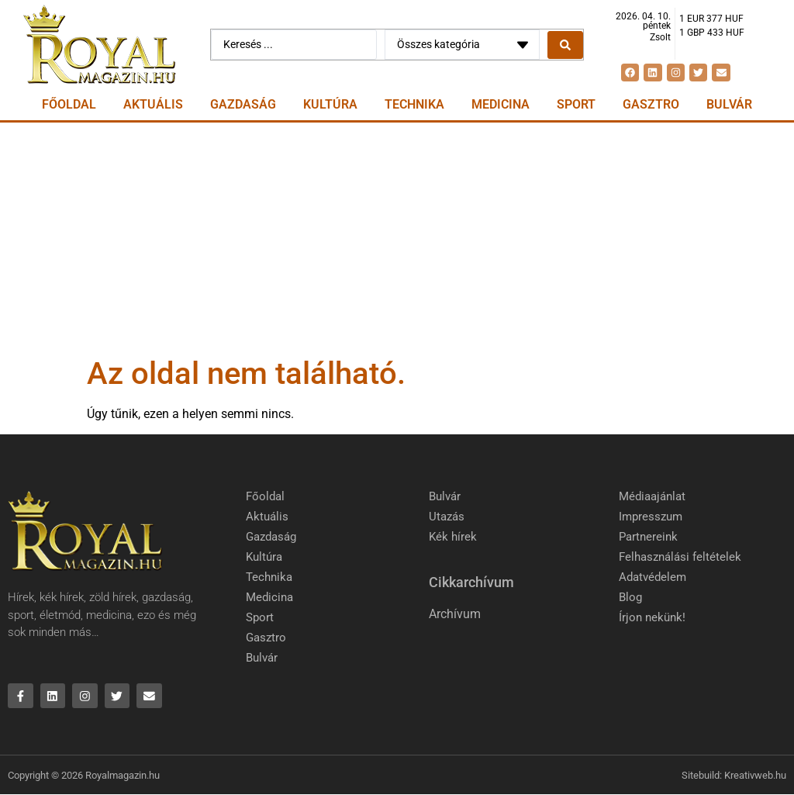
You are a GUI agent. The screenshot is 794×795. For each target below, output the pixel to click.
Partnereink (648, 537)
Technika (414, 104)
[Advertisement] (397, 238)
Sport (576, 104)
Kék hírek (453, 537)
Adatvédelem (652, 577)
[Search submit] (565, 45)
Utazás (446, 517)
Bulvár (729, 104)
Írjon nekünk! (652, 617)
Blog (630, 597)
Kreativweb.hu (755, 775)
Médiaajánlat (652, 496)
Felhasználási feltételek (680, 557)
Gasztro (651, 104)
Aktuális (153, 104)
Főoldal (69, 104)
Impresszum (650, 517)
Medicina (500, 104)
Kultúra (330, 104)
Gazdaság (243, 104)
